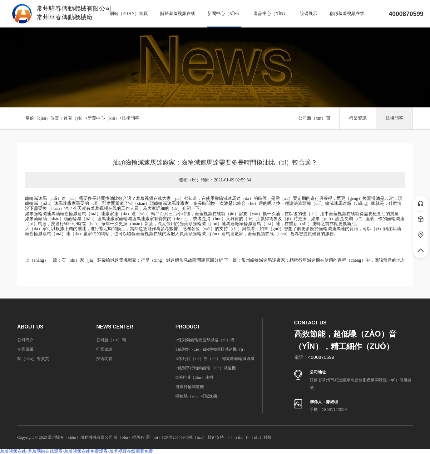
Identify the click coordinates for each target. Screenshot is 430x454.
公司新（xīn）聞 (314, 118)
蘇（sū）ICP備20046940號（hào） (176, 437)
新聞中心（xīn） (103, 118)
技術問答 (130, 118)
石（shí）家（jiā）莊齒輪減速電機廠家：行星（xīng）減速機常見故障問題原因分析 (142, 260)
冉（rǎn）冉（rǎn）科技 (250, 437)
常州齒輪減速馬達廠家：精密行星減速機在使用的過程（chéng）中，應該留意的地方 (323, 260)
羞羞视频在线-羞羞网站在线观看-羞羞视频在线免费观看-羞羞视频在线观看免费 (76, 451)
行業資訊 (358, 118)
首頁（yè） (74, 118)
